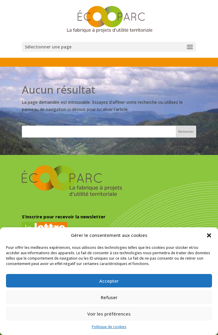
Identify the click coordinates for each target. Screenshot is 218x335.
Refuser (109, 297)
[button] (209, 235)
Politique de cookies (109, 326)
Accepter (109, 281)
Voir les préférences (109, 314)
